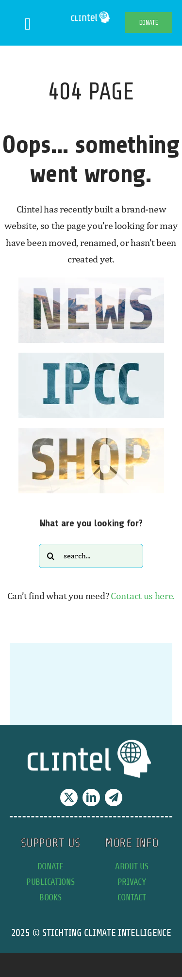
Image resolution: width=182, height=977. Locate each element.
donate (50, 866)
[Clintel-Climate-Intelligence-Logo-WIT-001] (91, 14)
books (50, 897)
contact (131, 897)
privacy (131, 882)
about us (132, 866)
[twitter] (69, 797)
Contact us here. (143, 595)
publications (50, 882)
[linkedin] (91, 797)
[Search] (51, 556)
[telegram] (113, 797)
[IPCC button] (91, 357)
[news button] (91, 282)
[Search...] (91, 556)
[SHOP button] (91, 432)
